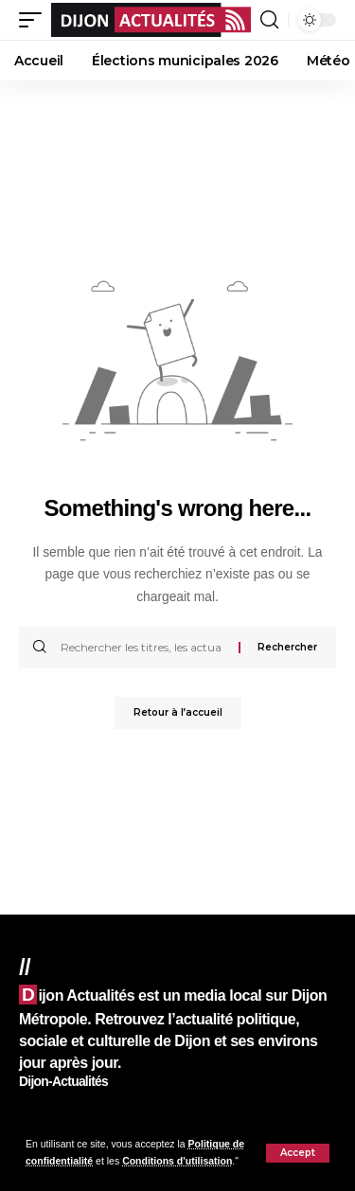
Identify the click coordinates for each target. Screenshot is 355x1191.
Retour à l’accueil (177, 712)
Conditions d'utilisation (177, 1160)
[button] (297, 1153)
